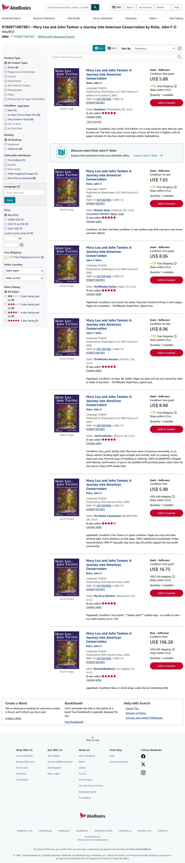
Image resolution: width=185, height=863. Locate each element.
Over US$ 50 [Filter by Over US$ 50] (13, 228)
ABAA (113, 213)
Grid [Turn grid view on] (111, 48)
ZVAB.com (163, 830)
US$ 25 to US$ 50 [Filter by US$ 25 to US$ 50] (16, 223)
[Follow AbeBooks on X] (143, 764)
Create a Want (13, 718)
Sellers (153, 18)
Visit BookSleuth (74, 721)
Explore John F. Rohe (148, 155)
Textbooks (131, 18)
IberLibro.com (144, 830)
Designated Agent (87, 791)
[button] (179, 57)
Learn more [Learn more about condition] (23, 105)
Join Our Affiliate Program (60, 761)
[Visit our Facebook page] (143, 756)
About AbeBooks (87, 755)
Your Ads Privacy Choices (91, 785)
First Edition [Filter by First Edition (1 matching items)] (14, 160)
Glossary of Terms (136, 713)
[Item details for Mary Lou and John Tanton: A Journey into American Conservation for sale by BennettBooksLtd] (66, 650)
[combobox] (68, 7)
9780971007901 (24, 36)
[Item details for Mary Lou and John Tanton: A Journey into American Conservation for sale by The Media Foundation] (66, 497)
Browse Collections (44, 18)
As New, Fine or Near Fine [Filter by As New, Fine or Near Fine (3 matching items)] (22, 114)
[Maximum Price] (11, 245)
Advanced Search (11, 18)
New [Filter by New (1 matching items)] (10, 110)
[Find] (95, 7)
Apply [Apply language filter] (10, 200)
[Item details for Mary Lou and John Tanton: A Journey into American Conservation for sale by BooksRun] (66, 87)
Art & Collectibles (103, 18)
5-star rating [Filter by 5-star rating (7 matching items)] (23, 320)
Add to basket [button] (166, 102)
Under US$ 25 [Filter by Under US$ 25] (14, 219)
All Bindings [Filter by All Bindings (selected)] (13, 139)
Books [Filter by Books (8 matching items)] (11, 67)
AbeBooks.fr (64, 830)
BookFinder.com (92, 838)
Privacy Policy (85, 779)
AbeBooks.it (82, 830)
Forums (82, 773)
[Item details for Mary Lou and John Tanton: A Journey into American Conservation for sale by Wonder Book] (66, 188)
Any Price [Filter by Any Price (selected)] (11, 214)
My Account (145, 7)
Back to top (92, 739)
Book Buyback (54, 767)
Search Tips (132, 708)
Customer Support (119, 761)
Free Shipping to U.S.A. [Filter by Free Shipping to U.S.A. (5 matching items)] (24, 257)
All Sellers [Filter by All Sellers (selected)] (14, 291)
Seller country (13, 278)
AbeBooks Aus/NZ (103, 830)
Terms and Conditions (140, 849)
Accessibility (85, 797)
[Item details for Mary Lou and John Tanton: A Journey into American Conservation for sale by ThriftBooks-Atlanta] (66, 337)
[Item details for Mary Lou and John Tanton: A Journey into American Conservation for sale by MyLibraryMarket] (66, 577)
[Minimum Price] (11, 238)
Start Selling (176, 18)
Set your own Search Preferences (144, 717)
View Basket (22, 779)
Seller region (12, 270)
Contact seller (94, 116)
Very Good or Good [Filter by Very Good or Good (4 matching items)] (18, 119)
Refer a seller (53, 773)
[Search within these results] (116, 57)
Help (176, 7)
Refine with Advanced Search (56, 36)
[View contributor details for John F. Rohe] (94, 82)
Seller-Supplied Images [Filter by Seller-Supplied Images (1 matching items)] (20, 173)
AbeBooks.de (45, 830)
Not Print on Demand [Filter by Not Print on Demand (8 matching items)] (20, 178)
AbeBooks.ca (125, 830)
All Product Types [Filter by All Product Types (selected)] (16, 62)
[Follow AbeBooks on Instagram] (143, 773)
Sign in (130, 7)
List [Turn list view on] (99, 48)
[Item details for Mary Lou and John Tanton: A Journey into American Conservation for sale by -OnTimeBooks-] (66, 413)
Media (82, 761)
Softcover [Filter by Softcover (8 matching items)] (13, 148)
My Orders (21, 773)
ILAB (121, 213)
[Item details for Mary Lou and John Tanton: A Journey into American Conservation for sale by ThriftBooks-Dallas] (66, 264)
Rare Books (74, 18)
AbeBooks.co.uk (24, 830)
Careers (82, 767)
